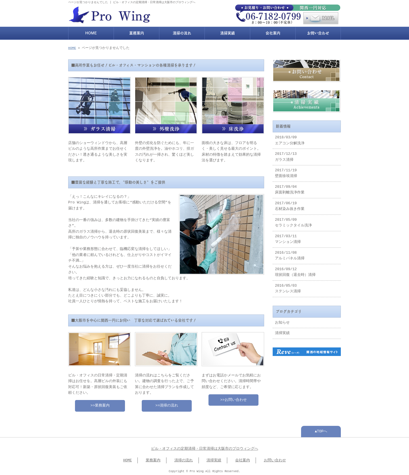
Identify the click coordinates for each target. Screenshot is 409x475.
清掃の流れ (182, 32)
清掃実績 (227, 32)
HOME (91, 32)
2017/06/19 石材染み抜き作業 (289, 204)
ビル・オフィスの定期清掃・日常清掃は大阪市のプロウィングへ (204, 447)
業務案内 (136, 32)
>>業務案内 (100, 404)
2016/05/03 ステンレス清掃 (288, 287)
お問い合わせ (318, 32)
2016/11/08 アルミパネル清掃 (289, 254)
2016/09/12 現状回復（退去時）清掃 (295, 270)
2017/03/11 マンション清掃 (288, 237)
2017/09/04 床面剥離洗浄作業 (289, 188)
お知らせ (282, 321)
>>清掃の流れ (166, 404)
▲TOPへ (321, 429)
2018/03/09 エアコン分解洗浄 (289, 138)
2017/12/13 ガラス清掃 (286, 155)
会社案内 (273, 32)
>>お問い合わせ (233, 398)
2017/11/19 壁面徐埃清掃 (286, 171)
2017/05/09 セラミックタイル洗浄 (293, 221)
